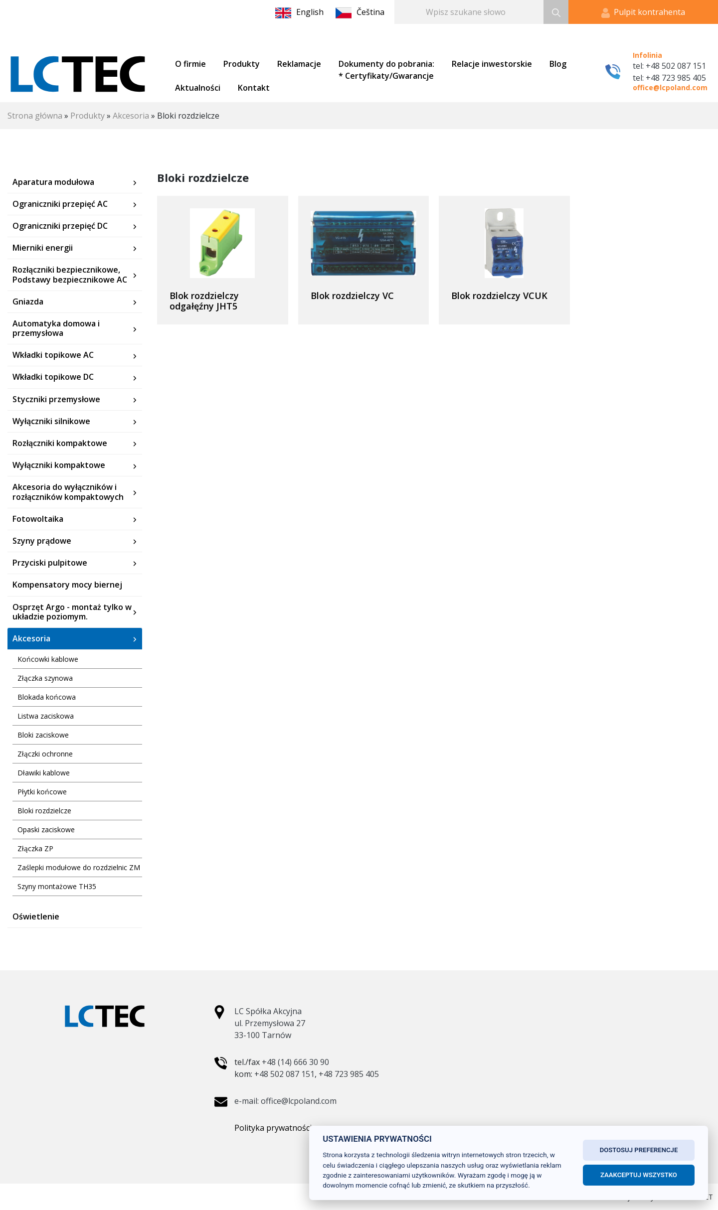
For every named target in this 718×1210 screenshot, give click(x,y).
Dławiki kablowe (43, 772)
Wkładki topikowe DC (53, 377)
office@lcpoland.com (670, 87)
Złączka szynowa (45, 678)
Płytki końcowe (42, 791)
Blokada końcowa (46, 697)
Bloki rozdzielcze (44, 810)
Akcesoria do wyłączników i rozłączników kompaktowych (68, 491)
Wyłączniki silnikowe (51, 421)
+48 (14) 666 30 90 (295, 1062)
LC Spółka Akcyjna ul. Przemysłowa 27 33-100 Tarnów (269, 1023)
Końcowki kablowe (47, 659)
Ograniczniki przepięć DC (60, 226)
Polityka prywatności (273, 1127)
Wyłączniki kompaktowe (58, 465)
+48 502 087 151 (284, 1073)
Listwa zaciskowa (45, 716)
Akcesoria (131, 115)
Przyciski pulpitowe (49, 563)
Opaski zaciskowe (46, 829)
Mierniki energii (42, 248)
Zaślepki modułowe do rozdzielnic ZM (78, 867)
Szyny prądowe (41, 541)
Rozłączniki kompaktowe (59, 443)
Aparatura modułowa (53, 182)
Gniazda (27, 301)
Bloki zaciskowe (43, 735)
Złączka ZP (35, 848)
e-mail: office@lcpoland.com (285, 1100)
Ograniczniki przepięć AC (60, 204)
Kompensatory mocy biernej (67, 585)
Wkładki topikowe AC (53, 355)
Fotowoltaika (37, 519)
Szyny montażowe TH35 (56, 886)
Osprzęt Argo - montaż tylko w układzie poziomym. (72, 612)
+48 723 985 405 (349, 1073)
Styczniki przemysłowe (56, 399)
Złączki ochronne (45, 753)
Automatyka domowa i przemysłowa (56, 328)
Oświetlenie (35, 916)
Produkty (87, 115)
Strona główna (34, 115)
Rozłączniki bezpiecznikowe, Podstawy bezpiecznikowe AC (69, 274)
